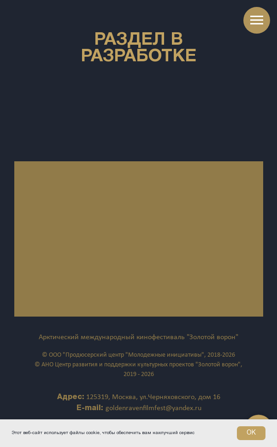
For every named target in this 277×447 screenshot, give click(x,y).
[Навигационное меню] (256, 20)
